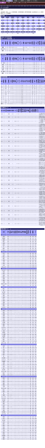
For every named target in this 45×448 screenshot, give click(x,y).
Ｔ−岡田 (3, 334)
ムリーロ (4, 413)
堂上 (4, 250)
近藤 (4, 362)
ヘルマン (4, 327)
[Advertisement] (19, 445)
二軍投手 (28, 0)
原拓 (4, 312)
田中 (4, 354)
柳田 (4, 438)
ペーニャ (4, 398)
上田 (4, 261)
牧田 (4, 401)
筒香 (4, 271)
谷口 (4, 368)
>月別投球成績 (21, 11)
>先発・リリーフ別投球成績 (11, 11)
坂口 (4, 241)
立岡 (4, 243)
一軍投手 (9, 0)
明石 (4, 425)
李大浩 (3, 420)
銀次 (4, 389)
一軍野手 (3, 0)
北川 (4, 408)
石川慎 (3, 357)
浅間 (4, 352)
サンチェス (3, 388)
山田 (4, 255)
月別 (9, 2)
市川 (4, 364)
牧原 (4, 433)
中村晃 (3, 435)
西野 (4, 325)
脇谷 (4, 303)
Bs (24, 5)
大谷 (4, 349)
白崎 (4, 275)
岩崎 (4, 320)
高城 (4, 278)
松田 (4, 428)
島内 (4, 391)
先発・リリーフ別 (22, 2)
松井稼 (3, 411)
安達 (4, 319)
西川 (4, 373)
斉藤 (4, 302)
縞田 (4, 324)
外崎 (4, 297)
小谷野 (3, 322)
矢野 (4, 346)
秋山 (4, 298)
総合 (3, 2)
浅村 (4, 295)
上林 (4, 430)
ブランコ (4, 329)
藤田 (4, 406)
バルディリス (4, 283)
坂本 (4, 244)
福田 (4, 383)
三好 (4, 379)
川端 (4, 260)
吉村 (4, 432)
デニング (4, 266)
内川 (4, 418)
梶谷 (4, 276)
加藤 (4, 239)
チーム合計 (6, 7)
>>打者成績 (8, 13)
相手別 (14, 2)
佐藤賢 (3, 361)
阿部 (4, 378)
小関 (4, 386)
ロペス (3, 270)
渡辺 (4, 305)
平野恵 (3, 332)
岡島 (4, 384)
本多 (4, 427)
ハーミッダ (3, 371)
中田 (4, 366)
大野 (4, 351)
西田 (4, 403)
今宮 (4, 421)
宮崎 (4, 315)
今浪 (4, 265)
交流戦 (15, 0)
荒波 (4, 280)
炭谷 (4, 293)
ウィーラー (3, 396)
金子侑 (3, 292)
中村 (4, 263)
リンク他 (35, 0)
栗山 (4, 288)
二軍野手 (22, 0)
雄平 (4, 258)
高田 (4, 416)
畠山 (4, 256)
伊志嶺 (3, 400)
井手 (4, 273)
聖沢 (4, 381)
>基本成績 (3, 11)
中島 (4, 310)
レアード (4, 359)
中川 (4, 405)
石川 (4, 253)
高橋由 (3, 238)
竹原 (4, 317)
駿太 (4, 339)
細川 (4, 423)
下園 (4, 282)
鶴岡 (4, 437)
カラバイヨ (3, 342)
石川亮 (3, 369)
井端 (4, 236)
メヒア (3, 307)
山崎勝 (3, 335)
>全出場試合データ (36, 11)
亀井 (4, 248)
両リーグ (9, 6)
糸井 (4, 337)
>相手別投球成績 (27, 11)
